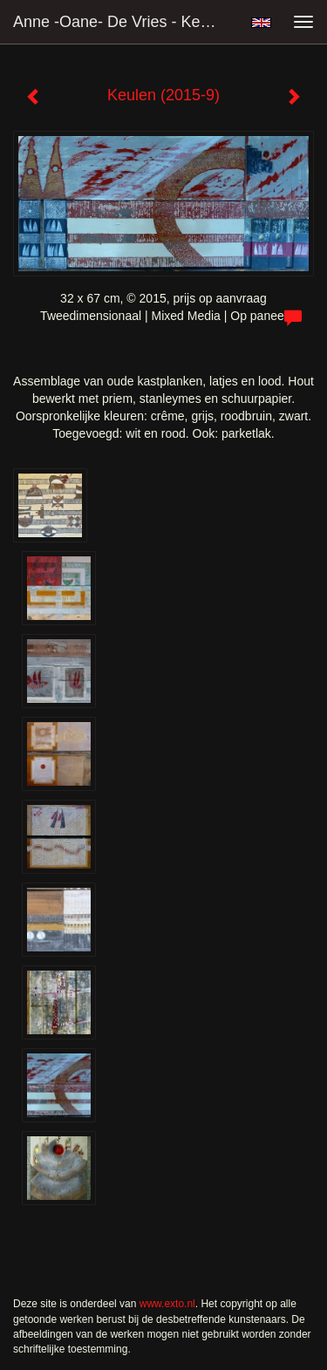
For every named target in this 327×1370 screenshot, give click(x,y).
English (261, 22)
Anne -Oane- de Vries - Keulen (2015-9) (125, 22)
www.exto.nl (167, 1304)
